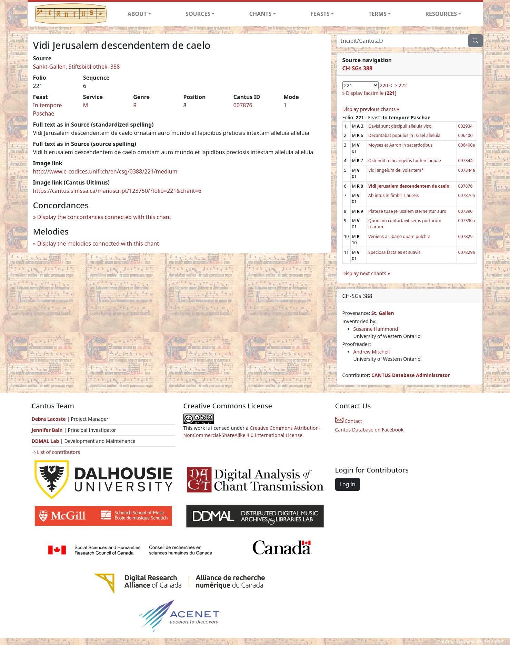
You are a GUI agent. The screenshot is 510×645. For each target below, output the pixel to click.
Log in (348, 484)
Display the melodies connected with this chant (98, 243)
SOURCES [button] (198, 14)
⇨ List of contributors (56, 452)
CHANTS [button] (260, 14)
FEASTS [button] (320, 14)
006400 (465, 135)
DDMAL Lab (45, 441)
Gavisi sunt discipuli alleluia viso (399, 126)
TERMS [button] (377, 14)
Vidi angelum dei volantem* (395, 170)
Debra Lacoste (49, 419)
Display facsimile (371, 93)
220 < (386, 85)
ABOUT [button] (137, 14)
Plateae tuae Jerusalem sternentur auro (407, 211)
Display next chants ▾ (366, 273)
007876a (466, 195)
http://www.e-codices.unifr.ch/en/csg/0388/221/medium (105, 171)
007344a (466, 170)
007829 (465, 236)
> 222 (400, 85)
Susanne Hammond (375, 329)
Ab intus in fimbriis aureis (393, 195)
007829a (466, 252)
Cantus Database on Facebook (369, 429)
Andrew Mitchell (371, 351)
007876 (242, 105)
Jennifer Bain (48, 430)
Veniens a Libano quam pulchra (399, 236)
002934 (465, 126)
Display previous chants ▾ (371, 109)
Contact (348, 421)
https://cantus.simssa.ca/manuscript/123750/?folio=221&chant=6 (117, 191)
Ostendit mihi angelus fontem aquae (404, 160)
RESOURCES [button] (441, 14)
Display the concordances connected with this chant (104, 217)
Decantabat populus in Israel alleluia (404, 135)
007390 (465, 211)
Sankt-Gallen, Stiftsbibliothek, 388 (76, 66)
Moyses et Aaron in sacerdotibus (400, 145)
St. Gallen (382, 313)
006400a (466, 145)
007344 (465, 160)
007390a (466, 221)
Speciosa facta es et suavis (394, 252)
